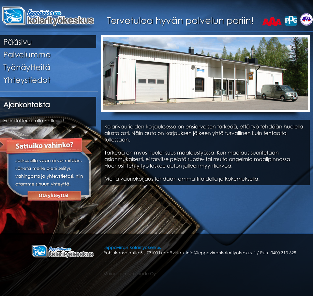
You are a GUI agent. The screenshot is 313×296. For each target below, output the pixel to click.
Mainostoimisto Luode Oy (129, 273)
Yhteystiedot (26, 79)
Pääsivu (17, 41)
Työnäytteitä (26, 67)
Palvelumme (27, 54)
